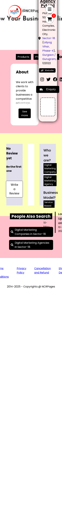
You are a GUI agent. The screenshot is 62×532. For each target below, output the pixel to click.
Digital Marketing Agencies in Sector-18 (32, 245)
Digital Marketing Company (50, 168)
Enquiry (48, 89)
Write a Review (14, 189)
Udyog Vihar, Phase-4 (48, 46)
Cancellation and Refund (42, 270)
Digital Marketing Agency (50, 180)
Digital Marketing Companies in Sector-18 (30, 232)
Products (23, 57)
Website (47, 70)
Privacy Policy (21, 270)
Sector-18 (48, 38)
